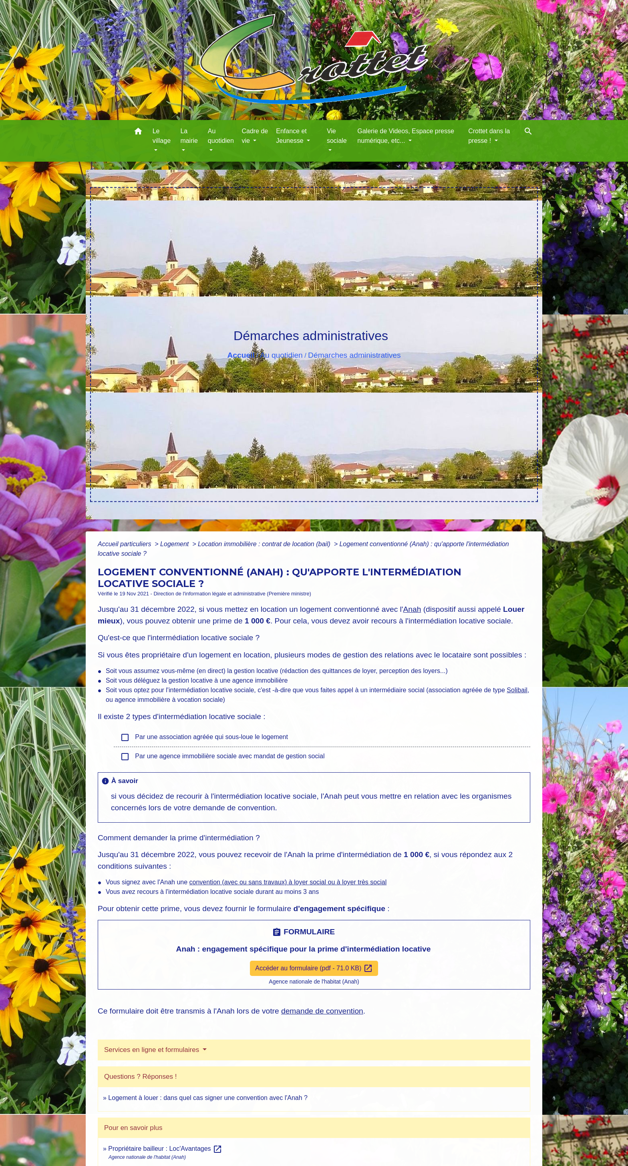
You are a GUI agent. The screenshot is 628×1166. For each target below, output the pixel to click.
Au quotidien (281, 355)
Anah (412, 609)
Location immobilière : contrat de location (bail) (265, 544)
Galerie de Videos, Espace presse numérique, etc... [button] (405, 136)
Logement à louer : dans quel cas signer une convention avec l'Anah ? (208, 1097)
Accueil (240, 355)
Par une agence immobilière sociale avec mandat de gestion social (222, 756)
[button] (138, 132)
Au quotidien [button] (221, 136)
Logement (175, 544)
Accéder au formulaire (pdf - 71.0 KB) (313, 968)
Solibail (517, 690)
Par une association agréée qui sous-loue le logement (204, 737)
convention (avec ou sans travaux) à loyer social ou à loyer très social (288, 882)
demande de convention (322, 1011)
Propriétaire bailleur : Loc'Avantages (165, 1148)
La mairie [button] (189, 136)
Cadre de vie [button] (255, 136)
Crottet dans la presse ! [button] (489, 136)
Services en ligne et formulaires (152, 1050)
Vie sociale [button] (337, 136)
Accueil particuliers (125, 544)
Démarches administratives (354, 355)
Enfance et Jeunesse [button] (291, 136)
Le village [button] (162, 136)
